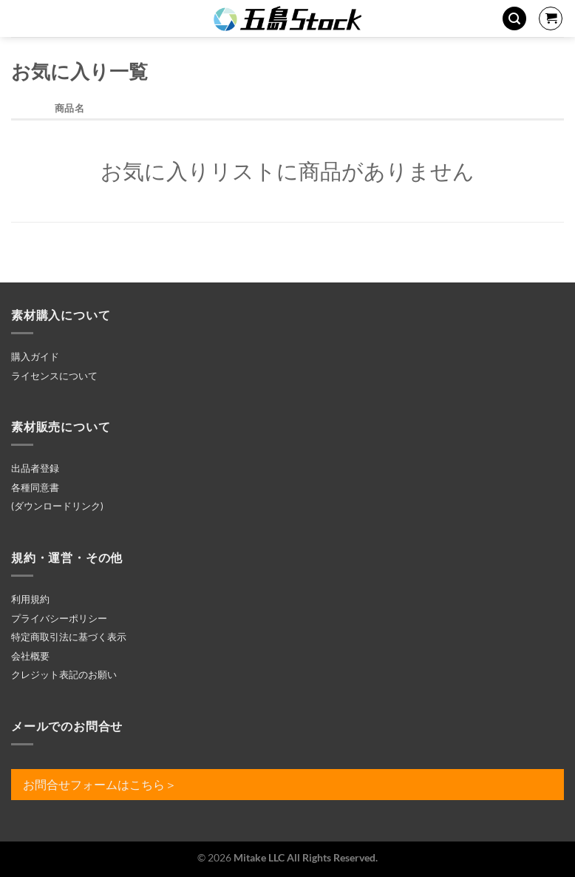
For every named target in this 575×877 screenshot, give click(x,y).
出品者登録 (35, 468)
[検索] (514, 19)
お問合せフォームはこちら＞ (100, 784)
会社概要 (30, 656)
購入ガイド (35, 356)
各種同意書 (35, 487)
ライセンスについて (54, 376)
